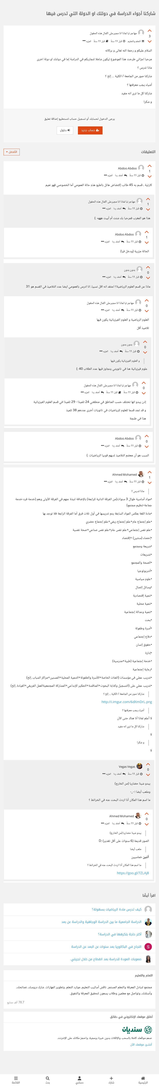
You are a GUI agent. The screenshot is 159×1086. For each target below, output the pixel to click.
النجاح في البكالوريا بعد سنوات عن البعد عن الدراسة (106, 961)
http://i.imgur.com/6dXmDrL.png (127, 713)
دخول (65, 130)
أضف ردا (121, 175)
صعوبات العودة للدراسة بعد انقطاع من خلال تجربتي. (105, 973)
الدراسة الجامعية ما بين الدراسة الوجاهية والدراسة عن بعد (101, 936)
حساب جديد (90, 130)
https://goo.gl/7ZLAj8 (132, 885)
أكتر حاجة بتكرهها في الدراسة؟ (119, 948)
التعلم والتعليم (135, 41)
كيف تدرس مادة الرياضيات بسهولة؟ (116, 924)
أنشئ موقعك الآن (141, 1059)
